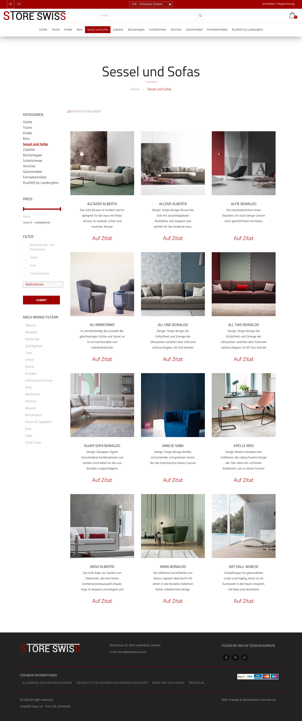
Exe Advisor (268, 700)
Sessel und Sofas (35, 144)
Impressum (196, 683)
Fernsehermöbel (34, 177)
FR (19, 4)
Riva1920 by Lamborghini (41, 183)
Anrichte (29, 166)
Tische (27, 128)
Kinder (27, 133)
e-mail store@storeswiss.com (128, 652)
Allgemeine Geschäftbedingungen (47, 683)
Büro (26, 139)
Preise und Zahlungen (168, 683)
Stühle (27, 122)
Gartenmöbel (32, 172)
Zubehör (29, 150)
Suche (105, 15)
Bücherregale (32, 155)
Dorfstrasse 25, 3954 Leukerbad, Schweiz (135, 645)
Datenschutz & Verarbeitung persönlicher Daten (112, 683)
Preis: (27, 217)
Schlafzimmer (32, 161)
